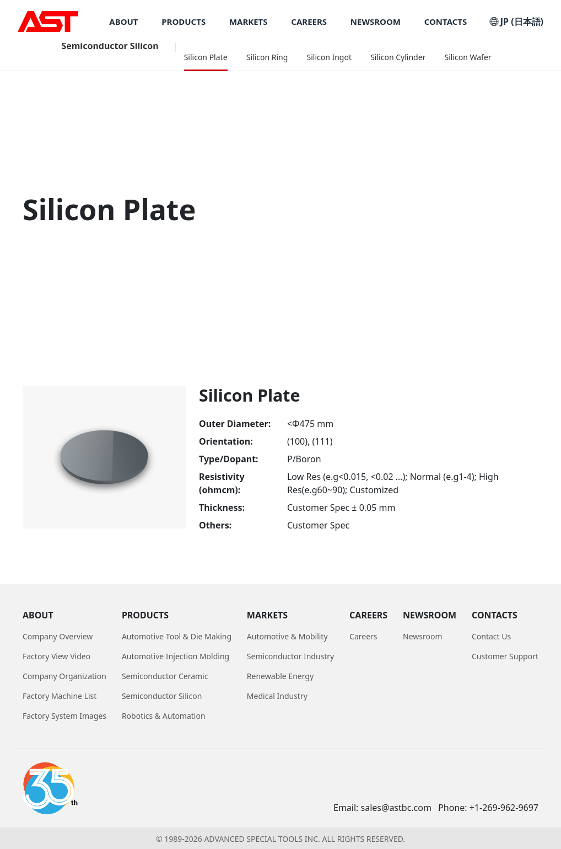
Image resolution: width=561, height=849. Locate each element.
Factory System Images (64, 716)
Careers (363, 636)
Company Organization (64, 676)
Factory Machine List (59, 696)
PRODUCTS (183, 21)
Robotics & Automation (164, 716)
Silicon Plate (206, 57)
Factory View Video (56, 656)
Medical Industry (277, 696)
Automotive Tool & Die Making (176, 636)
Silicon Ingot (329, 57)
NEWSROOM (375, 21)
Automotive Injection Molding (175, 656)
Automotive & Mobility (287, 636)
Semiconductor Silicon (109, 46)
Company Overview (58, 636)
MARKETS (248, 21)
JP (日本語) (516, 21)
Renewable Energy (280, 676)
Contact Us (491, 636)
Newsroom (423, 636)
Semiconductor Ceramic (165, 676)
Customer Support (505, 656)
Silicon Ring (267, 57)
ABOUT (123, 21)
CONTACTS (445, 21)
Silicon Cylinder (397, 57)
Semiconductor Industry (290, 656)
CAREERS (309, 21)
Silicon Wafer (468, 57)
